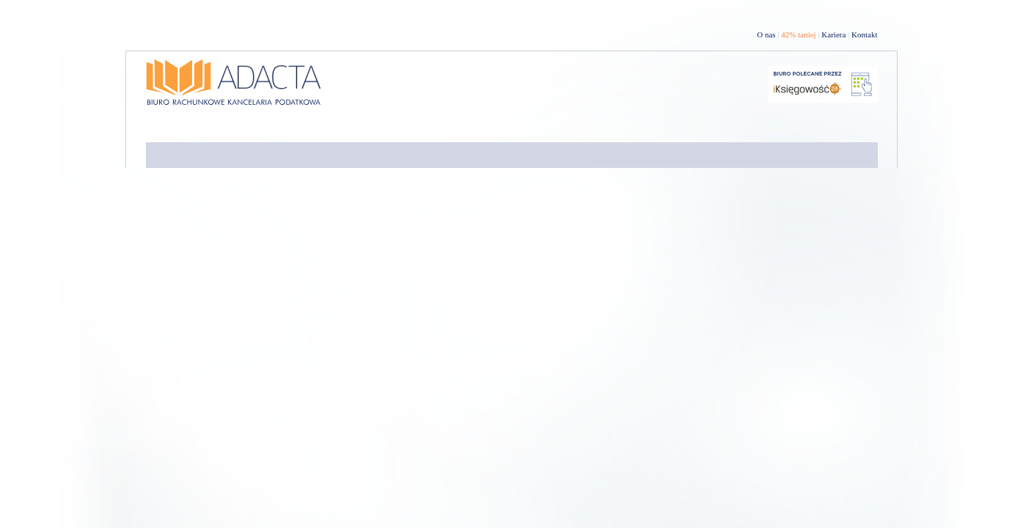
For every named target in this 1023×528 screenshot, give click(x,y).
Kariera (833, 34)
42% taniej (798, 34)
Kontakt (864, 34)
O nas (766, 34)
